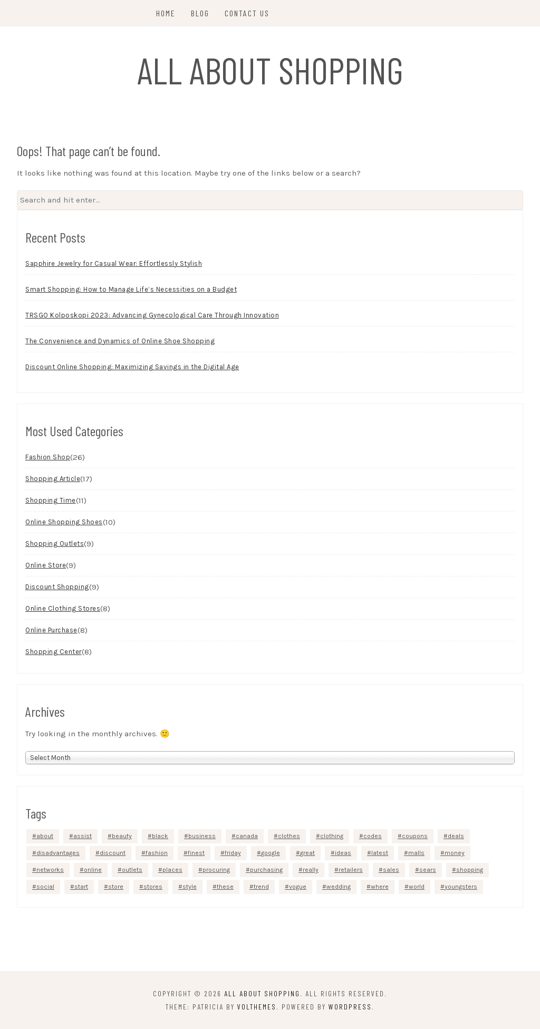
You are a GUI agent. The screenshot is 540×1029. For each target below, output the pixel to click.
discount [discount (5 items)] (113, 853)
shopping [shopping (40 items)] (469, 869)
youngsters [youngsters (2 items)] (461, 886)
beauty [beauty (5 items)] (122, 836)
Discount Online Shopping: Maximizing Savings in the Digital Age (132, 367)
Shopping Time (50, 500)
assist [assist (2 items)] (82, 836)
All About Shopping (270, 69)
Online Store (45, 565)
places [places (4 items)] (172, 869)
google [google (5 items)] (270, 853)
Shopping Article (52, 479)
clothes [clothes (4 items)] (289, 836)
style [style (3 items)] (189, 886)
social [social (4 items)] (45, 886)
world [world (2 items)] (417, 886)
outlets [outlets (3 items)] (132, 869)
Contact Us (247, 13)
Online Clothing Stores (62, 608)
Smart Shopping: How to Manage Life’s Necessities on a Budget (131, 289)
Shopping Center (53, 652)
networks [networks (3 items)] (50, 869)
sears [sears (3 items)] (427, 869)
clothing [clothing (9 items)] (331, 836)
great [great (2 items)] (307, 853)
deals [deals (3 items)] (456, 836)
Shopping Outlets (54, 543)
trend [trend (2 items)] (261, 886)
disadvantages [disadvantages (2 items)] (58, 853)
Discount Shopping (57, 587)
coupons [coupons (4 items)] (415, 836)
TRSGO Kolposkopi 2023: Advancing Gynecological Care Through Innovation (152, 315)
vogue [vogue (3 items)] (297, 886)
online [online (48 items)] (93, 869)
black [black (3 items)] (160, 836)
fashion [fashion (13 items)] (157, 853)
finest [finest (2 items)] (196, 853)
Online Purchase (51, 630)
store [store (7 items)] (115, 886)
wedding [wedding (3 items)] (338, 886)
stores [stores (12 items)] (152, 886)
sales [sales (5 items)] (391, 869)
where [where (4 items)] (380, 886)
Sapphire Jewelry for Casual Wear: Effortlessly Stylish (113, 263)
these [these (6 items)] (225, 886)
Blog (200, 13)
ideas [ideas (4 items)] (343, 853)
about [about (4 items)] (44, 836)
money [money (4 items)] (455, 853)
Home (166, 13)
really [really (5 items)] (311, 869)
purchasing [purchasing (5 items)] (266, 869)
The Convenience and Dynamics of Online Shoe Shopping (120, 341)
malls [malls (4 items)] (416, 853)
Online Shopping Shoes (64, 522)
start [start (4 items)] (81, 886)
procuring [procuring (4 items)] (216, 869)
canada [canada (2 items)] (247, 836)
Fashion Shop (47, 457)
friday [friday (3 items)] (233, 853)
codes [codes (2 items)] (372, 836)
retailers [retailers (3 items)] (351, 869)
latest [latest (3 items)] (379, 853)
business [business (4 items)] (202, 836)
